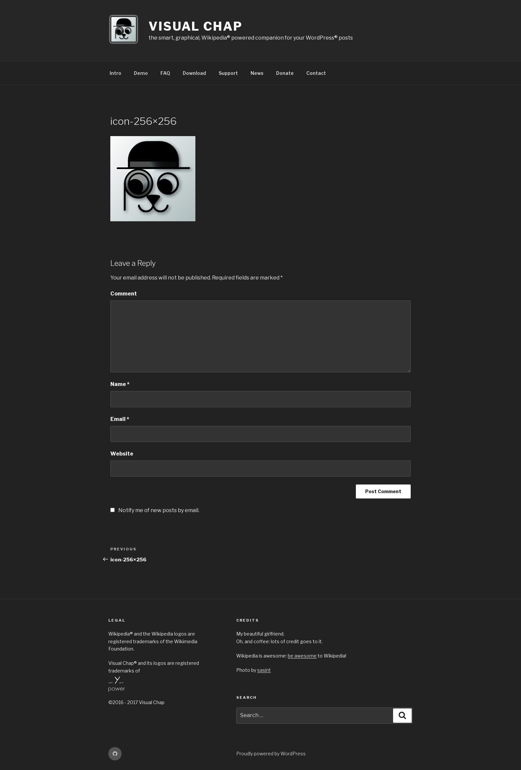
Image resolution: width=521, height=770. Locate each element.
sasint (264, 670)
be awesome (302, 656)
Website (121, 454)
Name (120, 384)
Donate (285, 73)
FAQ (165, 73)
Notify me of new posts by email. (158, 510)
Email (119, 419)
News (257, 73)
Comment (123, 293)
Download (194, 73)
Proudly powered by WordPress (271, 753)
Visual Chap (196, 26)
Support (228, 73)
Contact (316, 73)
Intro (115, 73)
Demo (141, 73)
